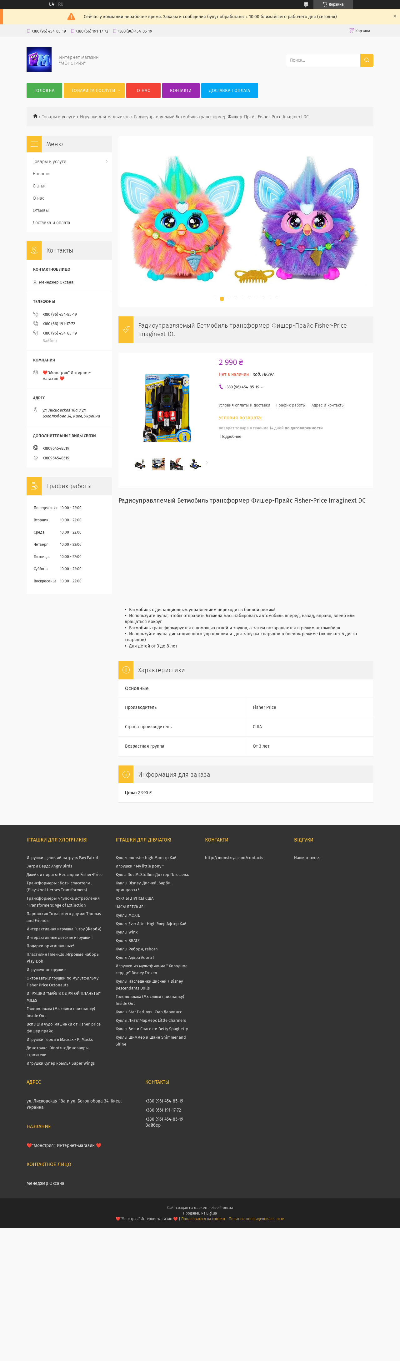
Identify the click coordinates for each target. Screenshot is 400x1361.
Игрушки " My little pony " (140, 866)
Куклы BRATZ (128, 940)
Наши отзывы (307, 857)
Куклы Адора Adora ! (135, 957)
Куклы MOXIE (128, 915)
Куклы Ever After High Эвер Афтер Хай (151, 923)
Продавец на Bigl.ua (200, 1213)
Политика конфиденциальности (256, 1219)
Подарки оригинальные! (50, 946)
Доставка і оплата (229, 90)
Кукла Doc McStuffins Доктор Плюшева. (152, 874)
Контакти (181, 90)
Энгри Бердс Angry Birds (49, 866)
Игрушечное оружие (46, 969)
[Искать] (366, 60)
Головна (44, 90)
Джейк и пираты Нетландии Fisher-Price (64, 874)
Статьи (39, 186)
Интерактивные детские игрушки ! (59, 937)
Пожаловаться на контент (203, 1219)
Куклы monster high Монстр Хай (146, 857)
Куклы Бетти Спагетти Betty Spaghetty (152, 1028)
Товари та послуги (93, 90)
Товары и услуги (58, 117)
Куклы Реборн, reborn (137, 949)
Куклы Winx (127, 932)
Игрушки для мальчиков (105, 117)
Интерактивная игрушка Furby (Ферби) (64, 929)
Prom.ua (226, 1207)
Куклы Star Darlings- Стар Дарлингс (149, 1012)
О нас (143, 90)
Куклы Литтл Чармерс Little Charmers (151, 1020)
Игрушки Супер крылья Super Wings (61, 1063)
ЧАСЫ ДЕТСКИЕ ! (130, 906)
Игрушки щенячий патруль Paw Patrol (62, 857)
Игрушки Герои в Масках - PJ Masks (60, 1039)
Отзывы (41, 210)
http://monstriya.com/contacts (234, 857)
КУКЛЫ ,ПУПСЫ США (134, 898)
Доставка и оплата (51, 222)
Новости (41, 174)
